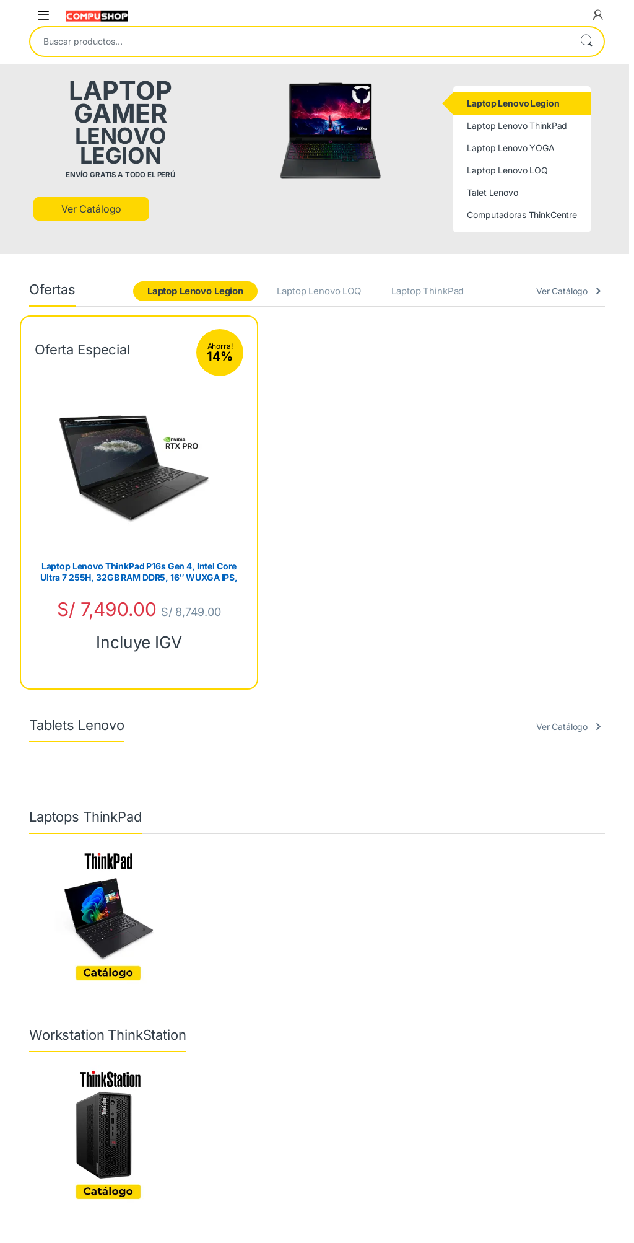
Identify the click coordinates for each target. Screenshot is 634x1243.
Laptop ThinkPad (427, 291)
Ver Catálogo (91, 209)
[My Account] (598, 14)
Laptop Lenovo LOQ (319, 291)
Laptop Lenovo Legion (195, 291)
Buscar (586, 41)
